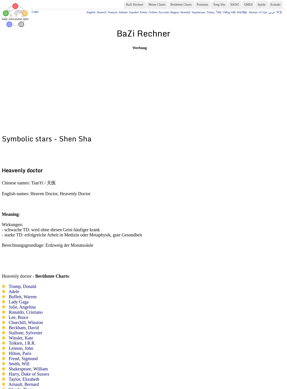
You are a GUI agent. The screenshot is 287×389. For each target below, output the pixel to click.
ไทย (219, 12)
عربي (271, 12)
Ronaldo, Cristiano (26, 312)
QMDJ (248, 4)
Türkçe (211, 12)
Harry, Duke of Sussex (29, 374)
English (91, 12)
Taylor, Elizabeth (24, 379)
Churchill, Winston (26, 322)
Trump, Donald (22, 286)
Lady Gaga (18, 301)
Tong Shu (219, 4)
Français (112, 12)
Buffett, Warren (23, 296)
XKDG (234, 4)
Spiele (261, 4)
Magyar (174, 12)
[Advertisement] (139, 81)
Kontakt (275, 4)
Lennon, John (21, 348)
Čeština (152, 12)
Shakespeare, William (28, 368)
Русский (164, 12)
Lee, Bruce (18, 317)
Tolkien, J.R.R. (22, 343)
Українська (198, 12)
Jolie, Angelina (22, 307)
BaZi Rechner (135, 4)
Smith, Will (19, 363)
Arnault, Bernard (24, 384)
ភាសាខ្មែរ (242, 12)
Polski (143, 12)
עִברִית (263, 12)
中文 (279, 12)
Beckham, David (24, 327)
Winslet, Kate (21, 337)
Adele (14, 291)
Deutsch (101, 12)
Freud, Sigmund (23, 358)
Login (35, 11)
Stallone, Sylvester (25, 332)
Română (185, 12)
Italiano (123, 12)
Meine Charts (156, 4)
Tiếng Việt (229, 12)
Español (134, 12)
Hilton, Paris (20, 353)
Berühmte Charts (181, 4)
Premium (202, 4)
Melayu (253, 12)
